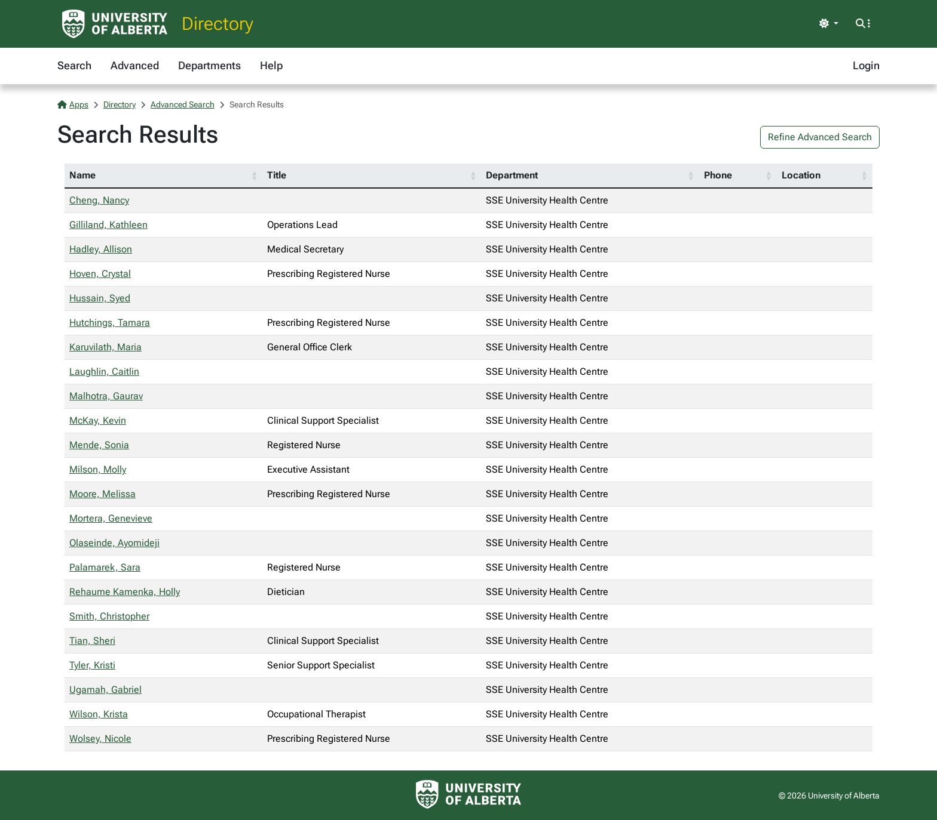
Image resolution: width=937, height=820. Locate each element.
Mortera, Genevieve (110, 518)
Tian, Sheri (92, 640)
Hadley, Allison (100, 249)
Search (74, 65)
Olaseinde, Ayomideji (114, 542)
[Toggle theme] (829, 24)
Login (866, 65)
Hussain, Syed (99, 298)
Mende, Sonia (99, 445)
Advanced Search (183, 104)
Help (271, 65)
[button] (254, 175)
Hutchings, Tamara (109, 322)
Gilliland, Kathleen (108, 224)
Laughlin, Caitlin (104, 371)
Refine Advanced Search (820, 137)
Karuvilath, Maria (105, 347)
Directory (217, 23)
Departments (209, 65)
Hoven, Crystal (100, 273)
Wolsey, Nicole (100, 738)
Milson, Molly (97, 469)
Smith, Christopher (109, 616)
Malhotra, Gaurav (106, 396)
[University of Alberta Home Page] (114, 24)
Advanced (135, 65)
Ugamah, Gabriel (105, 689)
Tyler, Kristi (92, 665)
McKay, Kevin (97, 420)
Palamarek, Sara (104, 567)
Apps (72, 104)
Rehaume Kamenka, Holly (124, 591)
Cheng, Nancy (99, 200)
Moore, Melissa (102, 494)
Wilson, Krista (98, 714)
